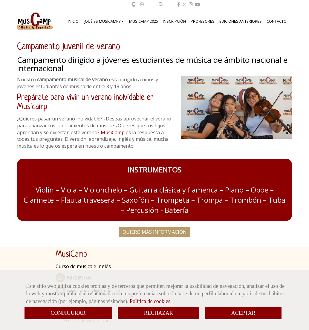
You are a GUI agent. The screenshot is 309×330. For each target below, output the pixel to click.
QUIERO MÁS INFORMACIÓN (155, 232)
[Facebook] (178, 4)
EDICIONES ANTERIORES (240, 21)
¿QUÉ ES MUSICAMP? (103, 21)
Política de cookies (150, 301)
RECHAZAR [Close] (158, 313)
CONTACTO (277, 21)
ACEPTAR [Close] (243, 313)
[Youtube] (197, 4)
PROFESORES (203, 21)
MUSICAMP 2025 (143, 21)
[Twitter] (184, 4)
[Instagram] (191, 4)
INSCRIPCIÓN (174, 21)
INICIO (73, 21)
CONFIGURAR (68, 313)
